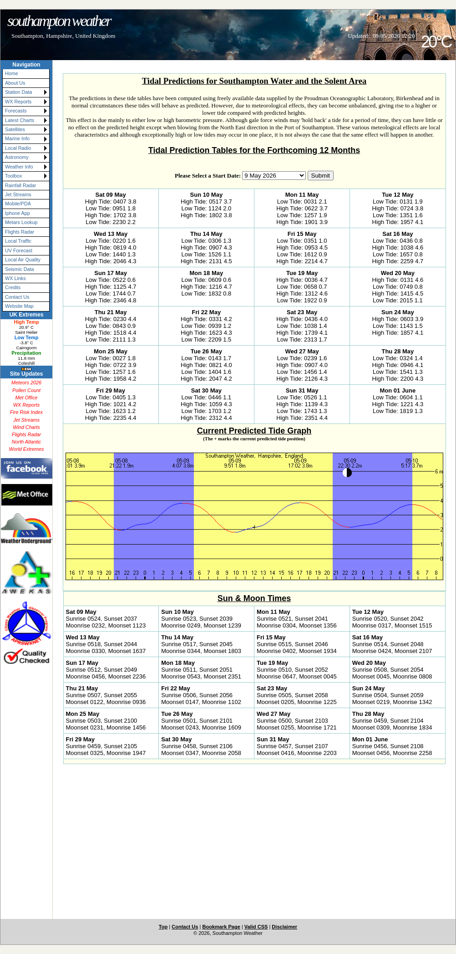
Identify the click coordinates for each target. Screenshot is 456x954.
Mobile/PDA (18, 203)
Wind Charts (26, 427)
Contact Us (17, 297)
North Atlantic (26, 441)
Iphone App (17, 213)
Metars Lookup (21, 222)
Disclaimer (284, 926)
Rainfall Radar (20, 185)
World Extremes (26, 449)
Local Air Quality (23, 259)
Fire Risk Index (26, 412)
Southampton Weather (58, 20)
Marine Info (17, 138)
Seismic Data (19, 269)
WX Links (15, 278)
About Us (15, 83)
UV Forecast (18, 250)
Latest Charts (19, 120)
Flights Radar (19, 232)
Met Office (26, 397)
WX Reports (18, 101)
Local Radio (18, 148)
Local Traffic (18, 241)
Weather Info (19, 166)
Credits (12, 287)
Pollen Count (26, 390)
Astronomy (17, 157)
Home (11, 73)
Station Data (18, 92)
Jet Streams (18, 194)
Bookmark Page (221, 926)
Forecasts (15, 110)
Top (163, 926)
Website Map (19, 306)
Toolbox (13, 176)
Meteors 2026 (26, 382)
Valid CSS (256, 926)
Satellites (15, 129)
